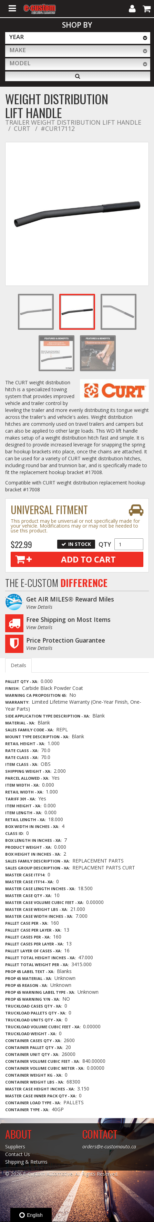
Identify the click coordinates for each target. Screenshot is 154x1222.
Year (16, 37)
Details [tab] (18, 665)
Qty (105, 544)
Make (17, 50)
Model (20, 63)
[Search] (77, 76)
